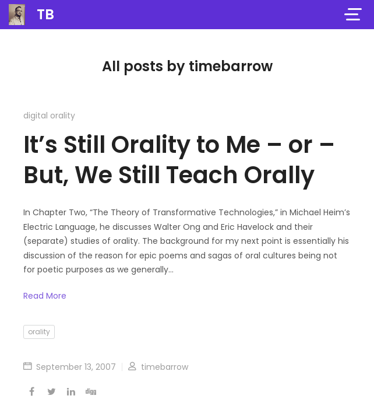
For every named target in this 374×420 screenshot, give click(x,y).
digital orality (49, 115)
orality (39, 332)
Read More (44, 296)
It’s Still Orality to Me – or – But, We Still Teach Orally (179, 159)
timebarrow (158, 367)
